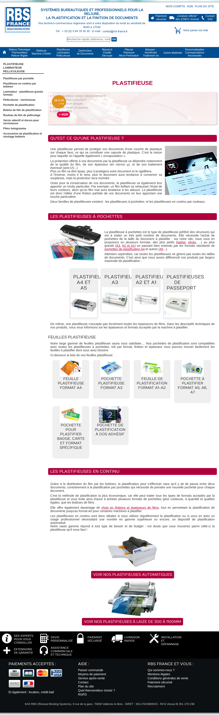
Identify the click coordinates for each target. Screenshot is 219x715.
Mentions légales (159, 674)
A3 (118, 245)
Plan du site (204, 6)
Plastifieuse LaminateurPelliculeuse (14, 67)
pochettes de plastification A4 (124, 249)
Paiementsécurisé (161, 18)
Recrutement (156, 686)
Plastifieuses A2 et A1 (154, 279)
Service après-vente (91, 678)
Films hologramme (14, 128)
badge (181, 242)
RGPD (82, 694)
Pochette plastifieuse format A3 (111, 383)
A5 (161, 249)
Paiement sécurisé (160, 682)
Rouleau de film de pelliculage (21, 115)
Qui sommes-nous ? (161, 670)
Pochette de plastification (19, 104)
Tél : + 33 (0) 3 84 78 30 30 (73, 31)
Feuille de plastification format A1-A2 (152, 383)
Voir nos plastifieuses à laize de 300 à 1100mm (132, 621)
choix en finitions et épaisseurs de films (130, 507)
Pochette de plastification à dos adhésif (110, 429)
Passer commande (90, 670)
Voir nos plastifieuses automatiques (132, 574)
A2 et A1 (128, 245)
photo (192, 242)
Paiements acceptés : (32, 664)
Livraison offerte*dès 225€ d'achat (187, 18)
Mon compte (175, 6)
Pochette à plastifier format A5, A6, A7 (192, 385)
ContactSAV (210, 18)
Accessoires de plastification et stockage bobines (22, 135)
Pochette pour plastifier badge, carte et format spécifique (71, 436)
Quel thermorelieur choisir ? (96, 690)
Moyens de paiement (92, 674)
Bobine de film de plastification (22, 110)
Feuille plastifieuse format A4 (71, 383)
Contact (83, 682)
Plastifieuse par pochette (18, 78)
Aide (190, 6)
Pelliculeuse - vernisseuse (19, 99)
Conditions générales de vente (168, 678)
